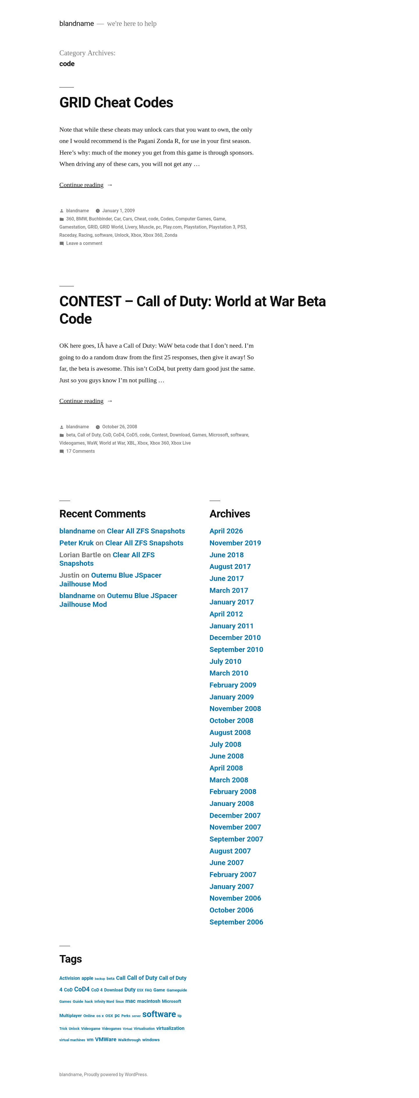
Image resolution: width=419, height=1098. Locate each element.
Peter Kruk (76, 543)
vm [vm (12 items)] (90, 1039)
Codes (166, 219)
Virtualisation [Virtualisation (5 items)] (144, 1029)
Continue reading (86, 185)
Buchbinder (100, 219)
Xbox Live (181, 443)
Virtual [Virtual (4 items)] (127, 1029)
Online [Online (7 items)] (89, 1015)
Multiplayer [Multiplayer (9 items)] (70, 1015)
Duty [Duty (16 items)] (130, 989)
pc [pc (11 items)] (117, 1015)
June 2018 (227, 555)
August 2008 (230, 732)
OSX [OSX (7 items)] (109, 1015)
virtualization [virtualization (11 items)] (170, 1028)
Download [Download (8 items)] (113, 990)
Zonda (170, 235)
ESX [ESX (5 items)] (140, 990)
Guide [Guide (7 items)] (78, 1001)
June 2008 (227, 756)
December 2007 (235, 815)
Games (199, 435)
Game (219, 219)
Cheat (140, 219)
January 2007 (232, 886)
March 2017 (229, 590)
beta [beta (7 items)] (110, 978)
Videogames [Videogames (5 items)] (111, 1029)
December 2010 (235, 637)
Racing (86, 235)
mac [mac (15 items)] (130, 1001)
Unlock (122, 235)
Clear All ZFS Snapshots (146, 531)
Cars (127, 219)
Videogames (72, 443)
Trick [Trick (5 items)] (63, 1029)
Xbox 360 (152, 235)
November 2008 (235, 708)
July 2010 (226, 661)
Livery (131, 227)
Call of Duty (89, 435)
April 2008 (226, 768)
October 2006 (231, 910)
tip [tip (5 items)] (179, 1016)
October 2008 (231, 720)
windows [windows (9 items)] (151, 1039)
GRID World (111, 227)
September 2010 (236, 649)
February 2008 (233, 791)
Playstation (195, 227)
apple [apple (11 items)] (87, 978)
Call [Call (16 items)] (120, 978)
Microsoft (218, 435)
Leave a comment (84, 243)
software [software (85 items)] (159, 1014)
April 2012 (226, 614)
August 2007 (230, 851)
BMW (81, 219)
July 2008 (226, 744)
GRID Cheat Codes (116, 102)
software (103, 235)
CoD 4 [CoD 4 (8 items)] (97, 990)
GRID (92, 227)
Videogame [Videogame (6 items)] (90, 1028)
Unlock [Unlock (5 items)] (74, 1029)
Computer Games (193, 219)
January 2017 (232, 602)
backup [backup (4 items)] (100, 979)
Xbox (136, 235)
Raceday (68, 235)
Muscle (146, 227)
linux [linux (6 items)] (120, 1001)
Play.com (172, 227)
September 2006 (236, 922)
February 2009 (233, 685)
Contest (160, 435)
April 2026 (226, 531)
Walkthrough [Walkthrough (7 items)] (129, 1039)
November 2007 (235, 827)
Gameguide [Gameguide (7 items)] (177, 990)
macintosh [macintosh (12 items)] (149, 1001)
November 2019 (235, 543)
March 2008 (229, 780)
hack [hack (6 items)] (89, 1001)
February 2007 (233, 874)
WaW (92, 443)
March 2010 (229, 673)
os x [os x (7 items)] (100, 1015)
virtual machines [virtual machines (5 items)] (72, 1040)
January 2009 (232, 697)
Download (180, 435)
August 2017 (230, 566)
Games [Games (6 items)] (65, 1001)
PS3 (241, 227)
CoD (107, 435)
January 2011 (232, 626)
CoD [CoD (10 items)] (68, 990)
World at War (112, 443)
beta (70, 435)
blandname (76, 23)
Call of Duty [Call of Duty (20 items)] (142, 977)
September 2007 (236, 839)
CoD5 (131, 435)
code (153, 219)
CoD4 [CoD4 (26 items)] (82, 989)
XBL (131, 443)
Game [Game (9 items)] (159, 990)
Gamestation (72, 227)
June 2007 (227, 862)
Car (117, 219)
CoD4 (118, 435)
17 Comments (80, 451)
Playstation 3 (222, 227)
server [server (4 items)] (136, 1016)
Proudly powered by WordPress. (116, 1074)
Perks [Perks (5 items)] (125, 1016)
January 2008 (232, 803)
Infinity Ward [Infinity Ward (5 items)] (104, 1002)
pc (158, 227)
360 (70, 219)
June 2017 (227, 578)
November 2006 (235, 898)
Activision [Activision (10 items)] (69, 978)
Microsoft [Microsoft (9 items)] (171, 1001)
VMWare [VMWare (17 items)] (105, 1039)
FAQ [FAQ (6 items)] (148, 990)
